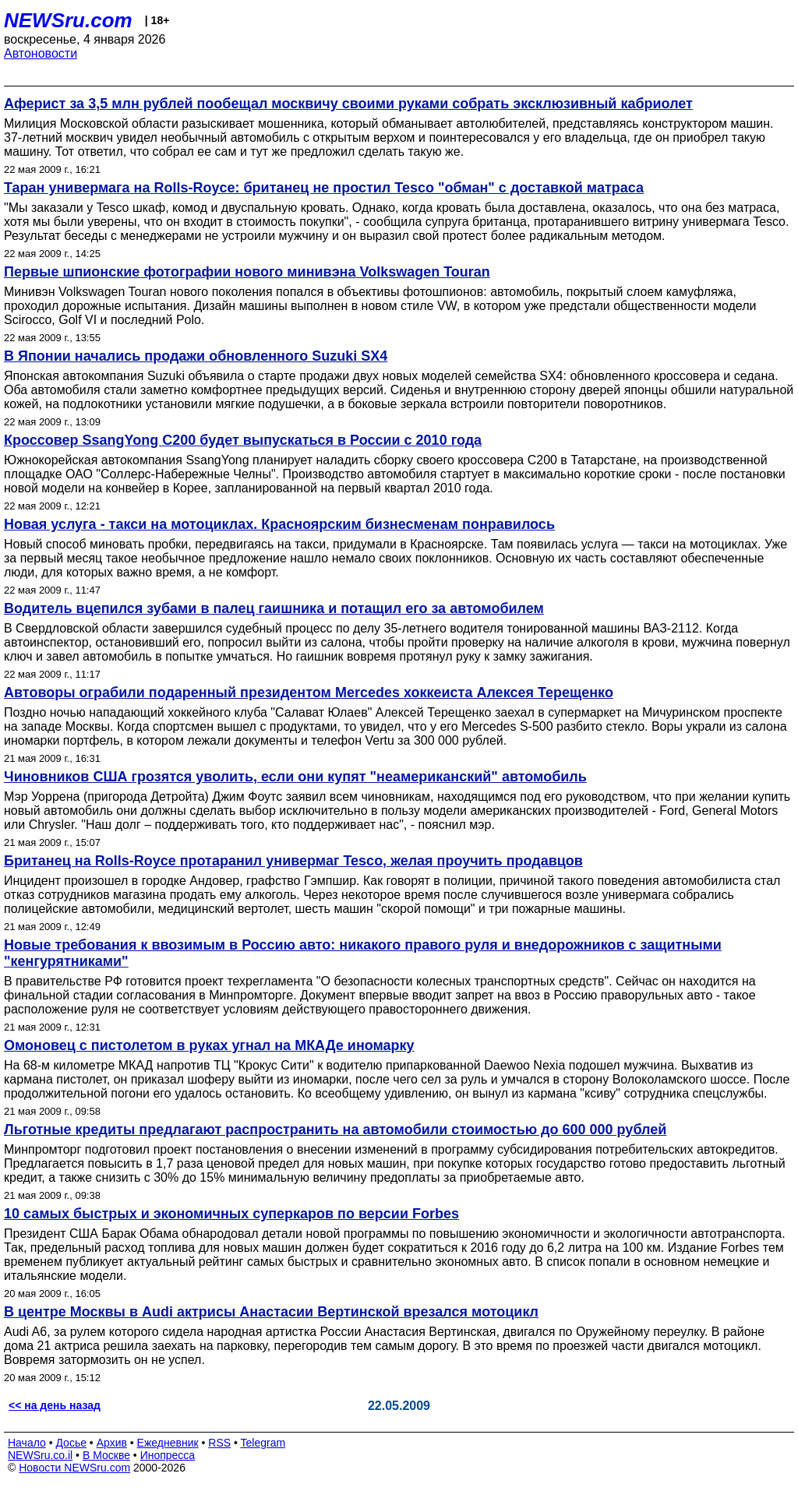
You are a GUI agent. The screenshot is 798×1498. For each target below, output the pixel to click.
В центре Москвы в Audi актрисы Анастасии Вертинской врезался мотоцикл (271, 1312)
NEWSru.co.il (40, 1455)
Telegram (263, 1442)
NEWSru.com (68, 20)
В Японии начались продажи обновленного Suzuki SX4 (195, 356)
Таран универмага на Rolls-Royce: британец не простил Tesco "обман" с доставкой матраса (324, 188)
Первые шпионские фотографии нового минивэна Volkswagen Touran (247, 272)
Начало (27, 1442)
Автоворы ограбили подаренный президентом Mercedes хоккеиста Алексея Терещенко (308, 692)
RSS (219, 1442)
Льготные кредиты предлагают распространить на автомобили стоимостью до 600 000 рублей (335, 1129)
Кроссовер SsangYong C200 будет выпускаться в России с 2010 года (243, 440)
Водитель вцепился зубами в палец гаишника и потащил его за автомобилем (274, 608)
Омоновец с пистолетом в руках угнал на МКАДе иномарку (209, 1045)
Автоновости (40, 53)
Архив (112, 1442)
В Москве (106, 1455)
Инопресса (168, 1455)
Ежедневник (168, 1442)
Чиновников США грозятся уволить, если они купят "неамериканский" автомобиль (295, 776)
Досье (71, 1442)
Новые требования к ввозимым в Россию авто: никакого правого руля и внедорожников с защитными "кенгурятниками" (363, 953)
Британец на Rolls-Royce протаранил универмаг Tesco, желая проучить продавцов (293, 861)
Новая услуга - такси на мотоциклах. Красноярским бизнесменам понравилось (279, 524)
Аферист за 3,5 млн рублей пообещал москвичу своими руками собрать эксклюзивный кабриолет (348, 103)
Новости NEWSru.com (74, 1467)
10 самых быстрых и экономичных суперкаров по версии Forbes (231, 1213)
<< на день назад (55, 1405)
